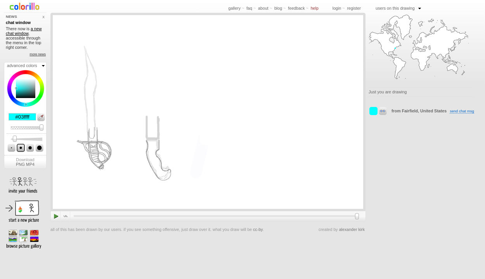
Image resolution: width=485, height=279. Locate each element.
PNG (20, 164)
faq (249, 8)
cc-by (258, 229)
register (354, 8)
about (263, 8)
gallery (235, 8)
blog (278, 8)
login (337, 8)
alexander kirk (352, 229)
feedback (296, 8)
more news (37, 54)
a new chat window (24, 31)
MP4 (30, 164)
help (315, 8)
